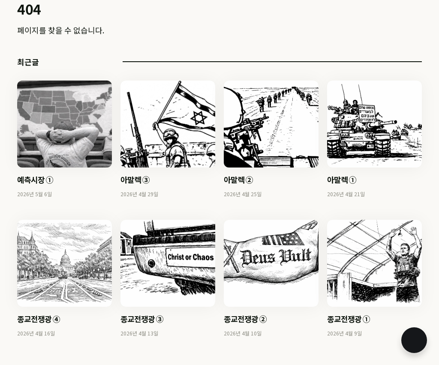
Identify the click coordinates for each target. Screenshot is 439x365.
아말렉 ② (238, 179)
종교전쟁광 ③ (141, 318)
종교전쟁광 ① (348, 318)
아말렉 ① (341, 179)
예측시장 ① (35, 179)
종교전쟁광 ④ (38, 318)
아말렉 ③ (135, 179)
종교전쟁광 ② (245, 318)
